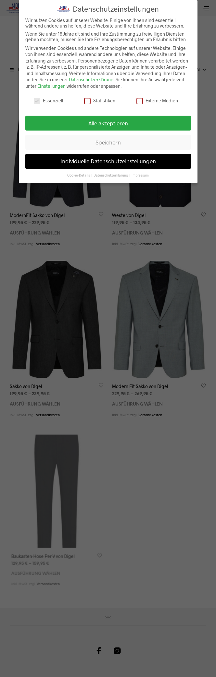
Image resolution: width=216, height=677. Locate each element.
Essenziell (48, 97)
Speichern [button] (108, 139)
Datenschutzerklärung (91, 76)
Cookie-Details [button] (79, 172)
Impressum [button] (140, 172)
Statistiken (99, 97)
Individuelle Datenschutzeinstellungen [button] (108, 158)
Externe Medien (157, 97)
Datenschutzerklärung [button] (111, 172)
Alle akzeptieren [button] (108, 119)
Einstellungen (51, 83)
